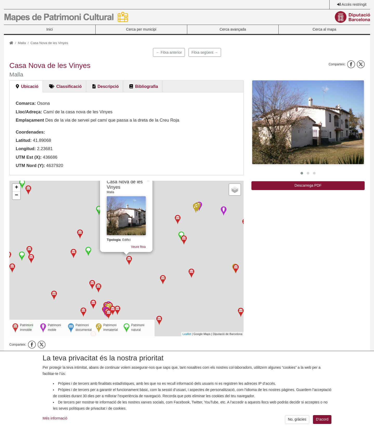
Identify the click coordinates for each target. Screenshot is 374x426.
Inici (49, 29)
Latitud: (24, 140)
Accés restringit (354, 4)
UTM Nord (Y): (30, 165)
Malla (22, 43)
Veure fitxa (138, 244)
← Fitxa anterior (169, 52)
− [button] (16, 195)
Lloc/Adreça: (29, 111)
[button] (308, 122)
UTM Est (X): (29, 157)
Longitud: (26, 148)
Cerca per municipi (141, 29)
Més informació (55, 422)
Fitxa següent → (204, 52)
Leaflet (187, 334)
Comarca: (26, 103)
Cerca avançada (232, 29)
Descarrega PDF (308, 185)
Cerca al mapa (324, 29)
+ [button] (16, 188)
